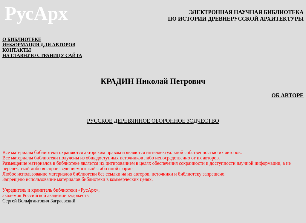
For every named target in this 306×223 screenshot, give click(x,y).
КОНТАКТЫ (16, 50)
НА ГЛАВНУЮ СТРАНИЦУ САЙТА (42, 55)
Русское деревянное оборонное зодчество (153, 121)
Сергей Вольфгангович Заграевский (38, 200)
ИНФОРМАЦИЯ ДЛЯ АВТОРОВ (38, 44)
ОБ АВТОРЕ (287, 95)
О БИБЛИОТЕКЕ (21, 39)
